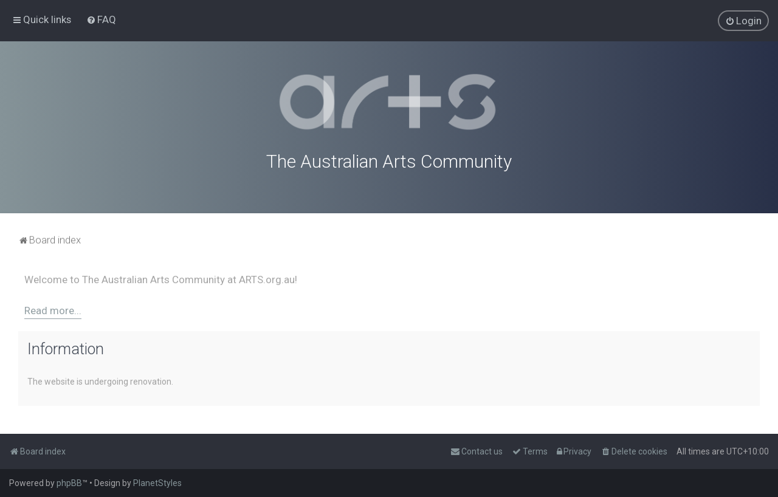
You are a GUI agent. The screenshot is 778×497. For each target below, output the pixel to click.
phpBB (69, 483)
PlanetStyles (157, 483)
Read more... (52, 309)
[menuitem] (101, 19)
